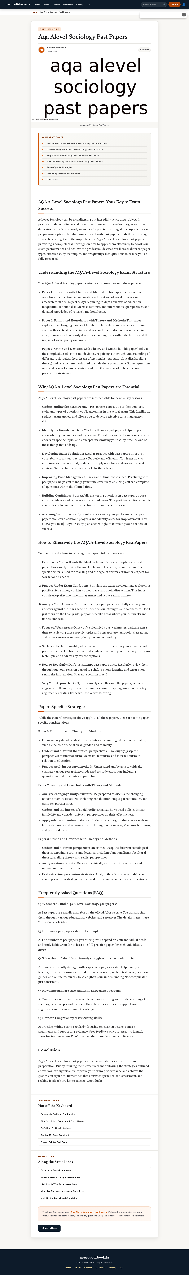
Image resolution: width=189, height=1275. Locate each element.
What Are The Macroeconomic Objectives (62, 1191)
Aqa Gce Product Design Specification (60, 1177)
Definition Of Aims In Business (56, 1128)
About (46, 4)
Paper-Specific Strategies (59, 167)
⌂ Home (174, 4)
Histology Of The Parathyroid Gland (59, 1184)
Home (37, 4)
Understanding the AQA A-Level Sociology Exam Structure (75, 149)
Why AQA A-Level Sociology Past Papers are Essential (73, 155)
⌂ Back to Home (49, 1228)
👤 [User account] (183, 4)
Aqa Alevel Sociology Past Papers (89, 1212)
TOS (88, 4)
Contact (56, 4)
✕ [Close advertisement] (184, 14)
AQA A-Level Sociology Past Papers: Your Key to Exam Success (77, 143)
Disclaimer (68, 4)
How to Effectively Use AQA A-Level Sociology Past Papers (75, 161)
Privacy (79, 4)
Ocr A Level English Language (56, 1170)
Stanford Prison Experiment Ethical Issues (62, 1121)
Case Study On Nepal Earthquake (58, 1114)
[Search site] (154, 4)
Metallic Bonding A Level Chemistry (59, 1198)
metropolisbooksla (17, 4)
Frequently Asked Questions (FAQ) (63, 173)
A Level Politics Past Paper (54, 1142)
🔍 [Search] (164, 4)
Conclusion (52, 179)
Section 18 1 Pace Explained (55, 1135)
